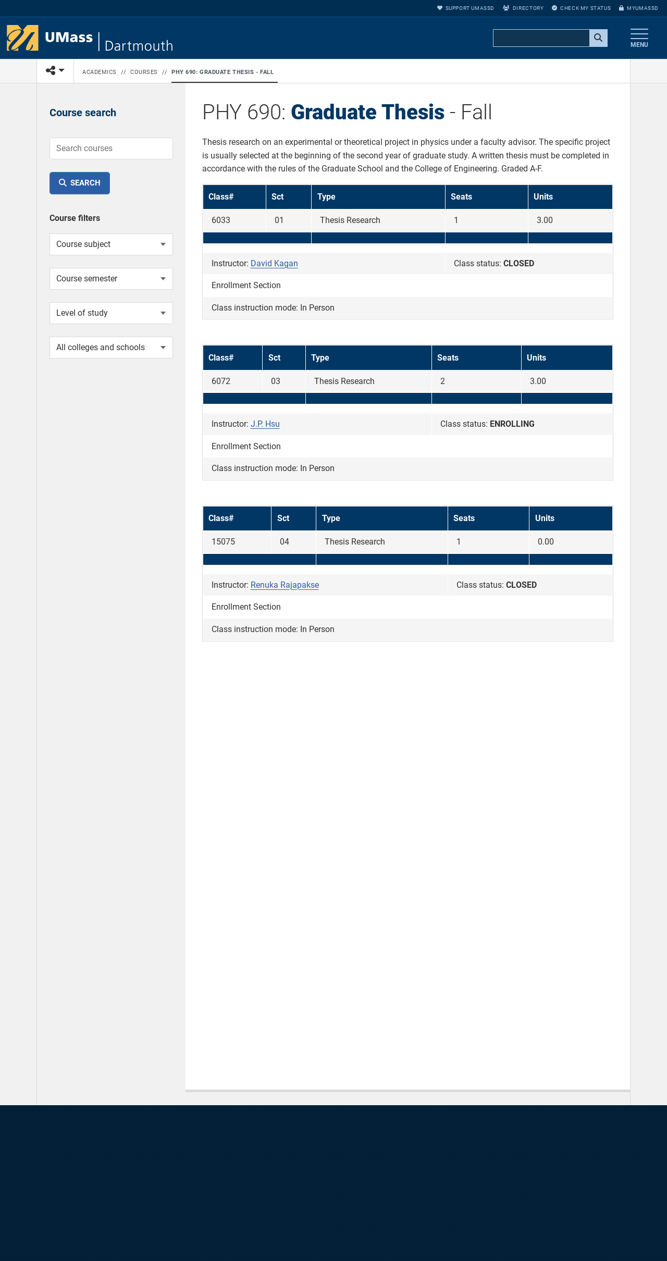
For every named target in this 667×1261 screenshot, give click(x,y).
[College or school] (111, 347)
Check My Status (581, 8)
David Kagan (274, 263)
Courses (144, 72)
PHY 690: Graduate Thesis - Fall (222, 72)
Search (85, 183)
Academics (99, 72)
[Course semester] (111, 279)
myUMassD (639, 8)
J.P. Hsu (265, 424)
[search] (549, 38)
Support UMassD (466, 8)
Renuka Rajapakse (285, 585)
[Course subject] (111, 244)
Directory (523, 8)
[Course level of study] (111, 313)
